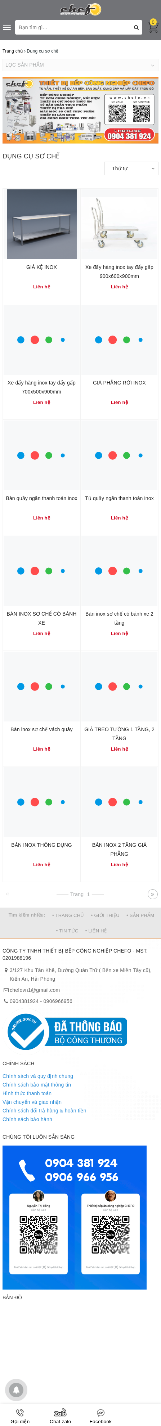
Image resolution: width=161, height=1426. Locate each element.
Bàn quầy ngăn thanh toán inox (41, 498)
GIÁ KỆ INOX (41, 267)
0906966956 (58, 1001)
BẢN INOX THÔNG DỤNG (41, 845)
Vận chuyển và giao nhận (32, 1102)
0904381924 (24, 1001)
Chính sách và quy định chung (38, 1076)
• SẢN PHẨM (140, 915)
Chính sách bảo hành (27, 1119)
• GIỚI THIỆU (105, 915)
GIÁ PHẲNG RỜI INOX (119, 383)
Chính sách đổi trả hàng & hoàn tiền (44, 1111)
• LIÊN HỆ (96, 931)
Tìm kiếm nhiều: (27, 915)
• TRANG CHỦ (68, 915)
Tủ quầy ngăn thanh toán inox (119, 498)
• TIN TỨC (67, 931)
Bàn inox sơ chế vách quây (41, 729)
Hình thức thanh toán (27, 1093)
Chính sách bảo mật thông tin (37, 1085)
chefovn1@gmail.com (35, 990)
